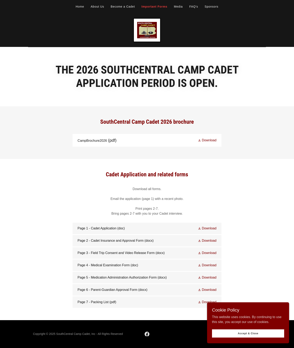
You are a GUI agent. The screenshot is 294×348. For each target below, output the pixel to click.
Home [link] (80, 6)
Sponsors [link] (211, 6)
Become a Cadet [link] (123, 6)
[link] (147, 30)
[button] (207, 140)
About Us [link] (97, 6)
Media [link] (178, 6)
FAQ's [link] (193, 6)
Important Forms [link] (154, 6)
